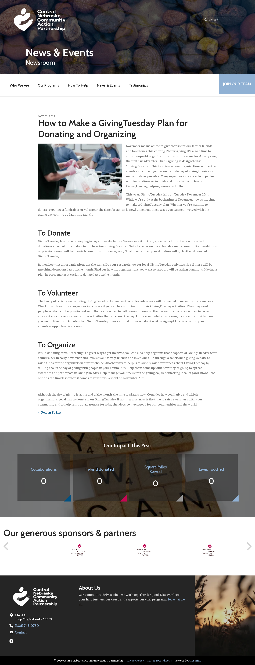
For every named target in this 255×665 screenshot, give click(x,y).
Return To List (51, 412)
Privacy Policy (135, 660)
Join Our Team (236, 85)
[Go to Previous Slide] (6, 546)
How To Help (77, 85)
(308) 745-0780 (26, 626)
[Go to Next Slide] (249, 546)
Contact (20, 632)
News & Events (107, 85)
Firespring (194, 660)
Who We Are (18, 85)
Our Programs (47, 85)
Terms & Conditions (159, 660)
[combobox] (224, 20)
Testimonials (137, 85)
